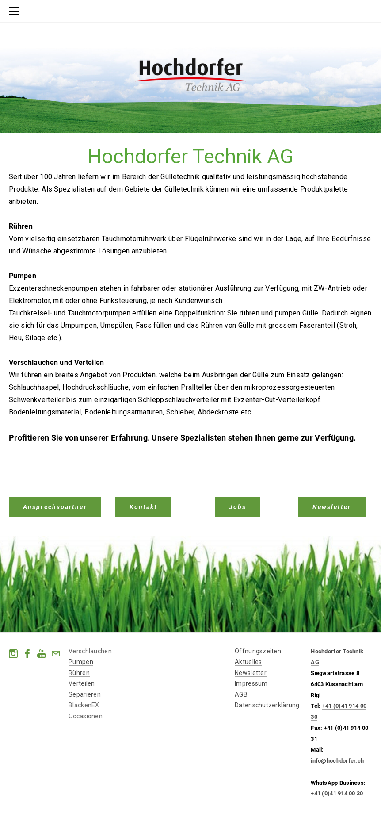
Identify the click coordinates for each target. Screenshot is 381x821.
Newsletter (251, 672)
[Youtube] (41, 653)
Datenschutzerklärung (267, 705)
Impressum (251, 683)
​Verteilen (82, 683)
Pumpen (81, 661)
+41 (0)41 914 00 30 (337, 793)
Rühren (79, 672)
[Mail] (55, 653)
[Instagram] (13, 653)
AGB (241, 694)
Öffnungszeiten (258, 651)
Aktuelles (248, 661)
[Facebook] (27, 653)
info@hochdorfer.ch (337, 760)
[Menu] (15, 11)
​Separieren (85, 694)
